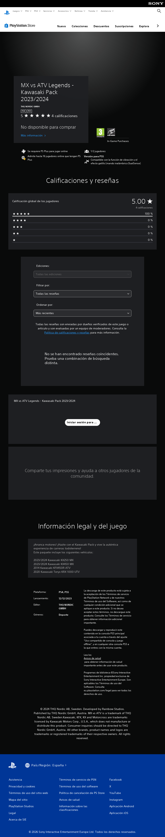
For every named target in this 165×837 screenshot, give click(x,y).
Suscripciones (124, 22)
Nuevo (61, 22)
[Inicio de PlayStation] (7, 11)
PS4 (36, 11)
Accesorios (63, 11)
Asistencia (106, 11)
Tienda (91, 11)
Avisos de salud (92, 654)
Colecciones (80, 22)
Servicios (47, 11)
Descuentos (101, 22)
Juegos (16, 11)
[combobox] (82, 270)
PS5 (27, 11)
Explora (144, 22)
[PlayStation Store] (20, 21)
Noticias (79, 11)
